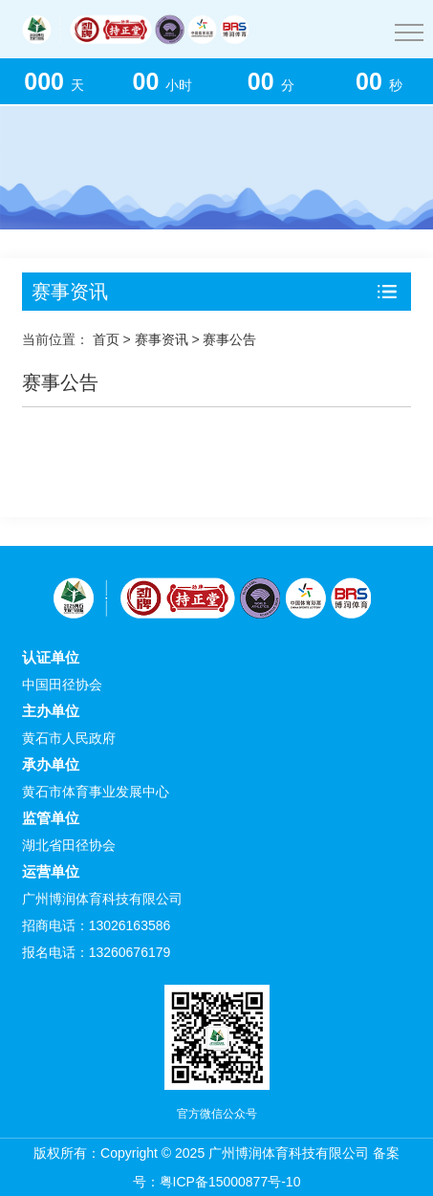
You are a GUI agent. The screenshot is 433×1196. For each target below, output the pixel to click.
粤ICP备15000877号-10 (230, 1181)
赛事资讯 (161, 339)
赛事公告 (229, 339)
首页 (106, 339)
